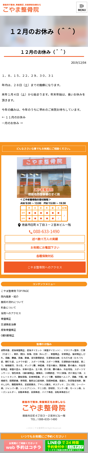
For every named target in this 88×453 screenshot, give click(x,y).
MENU (82, 7)
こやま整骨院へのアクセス (45, 267)
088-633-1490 (44, 231)
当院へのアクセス (11, 313)
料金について (8, 307)
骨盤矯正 (6, 319)
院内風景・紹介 (10, 296)
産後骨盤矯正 (8, 330)
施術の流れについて (12, 302)
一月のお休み (12, 123)
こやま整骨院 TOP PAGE (15, 291)
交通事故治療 (8, 324)
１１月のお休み (14, 117)
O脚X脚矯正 (7, 335)
